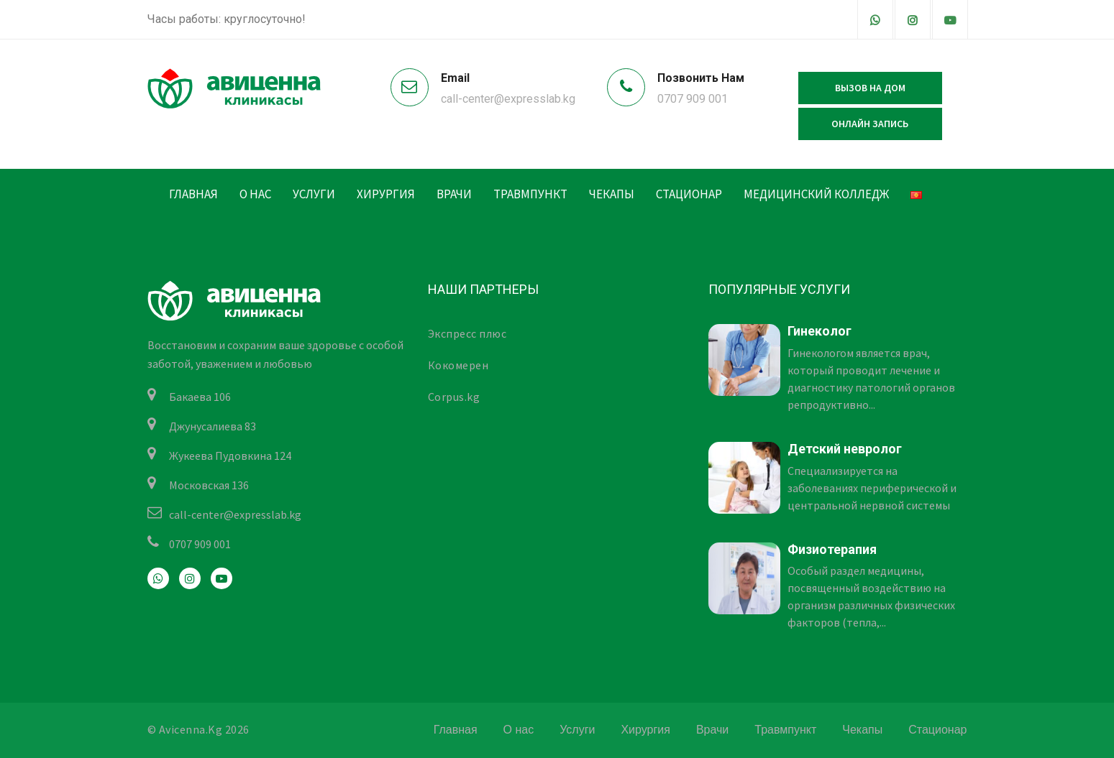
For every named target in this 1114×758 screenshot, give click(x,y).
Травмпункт (530, 194)
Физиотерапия (832, 549)
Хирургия (386, 194)
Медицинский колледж (816, 194)
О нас (255, 194)
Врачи (454, 194)
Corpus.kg (454, 396)
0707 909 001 (692, 99)
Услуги (314, 194)
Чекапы (611, 194)
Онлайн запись (869, 123)
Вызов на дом (870, 87)
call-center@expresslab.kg (508, 99)
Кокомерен (458, 365)
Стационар (689, 194)
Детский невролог (844, 448)
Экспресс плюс (467, 333)
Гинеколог (819, 330)
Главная (193, 194)
